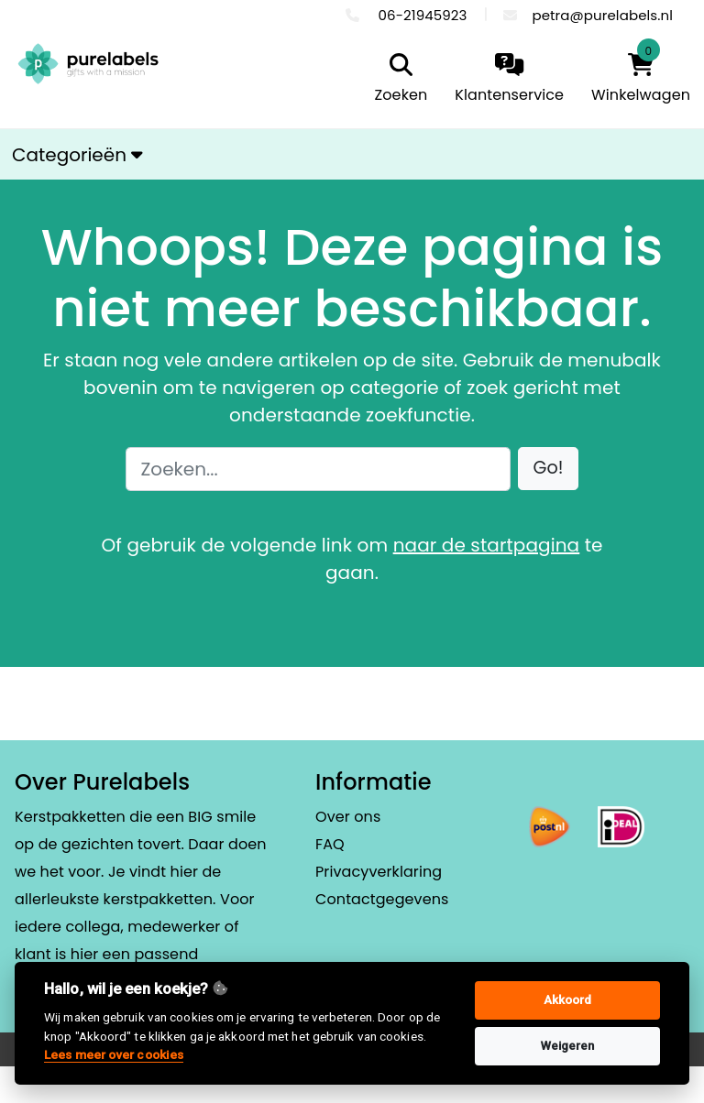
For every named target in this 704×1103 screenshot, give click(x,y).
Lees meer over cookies (113, 1054)
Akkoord (568, 1000)
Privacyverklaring (378, 871)
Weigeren (568, 1046)
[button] (548, 468)
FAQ (330, 844)
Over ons (347, 816)
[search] (397, 79)
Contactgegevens (381, 899)
